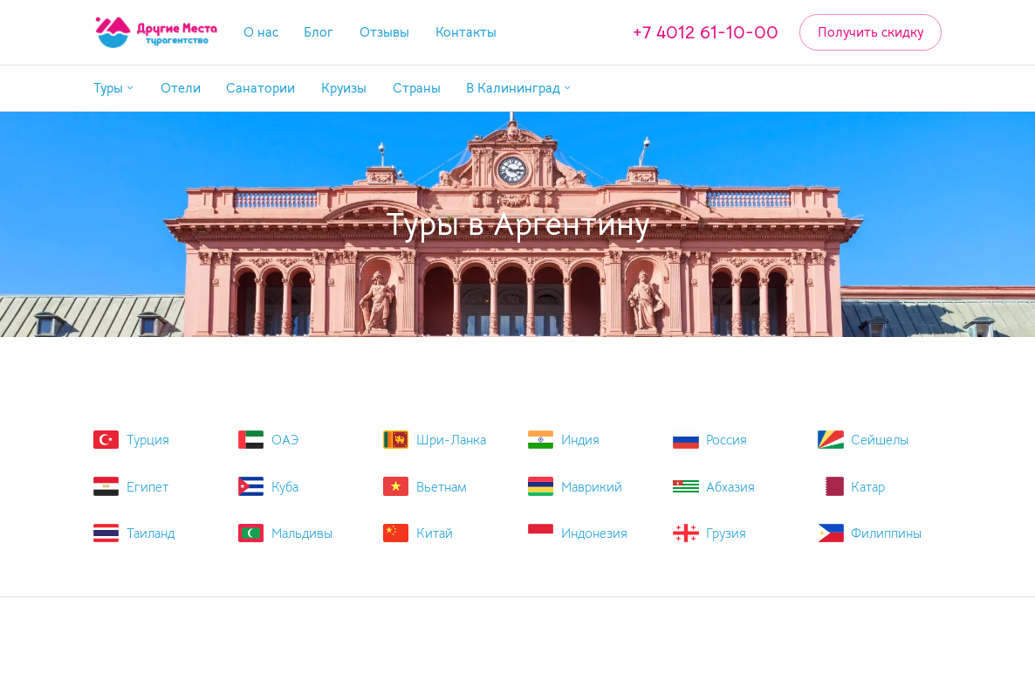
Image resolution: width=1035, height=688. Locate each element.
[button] (113, 88)
